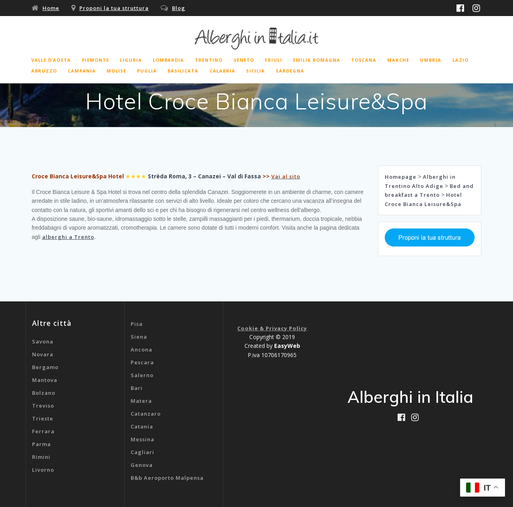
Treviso (43, 405)
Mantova (44, 380)
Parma (41, 444)
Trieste (42, 418)
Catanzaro (146, 413)
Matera (141, 400)
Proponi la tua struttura (114, 8)
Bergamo (45, 367)
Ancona (141, 349)
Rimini (41, 457)
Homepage (400, 176)
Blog (178, 8)
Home (50, 8)
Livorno (43, 469)
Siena (139, 336)
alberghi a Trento (68, 236)
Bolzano (43, 392)
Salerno (142, 375)
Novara (42, 354)
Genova (142, 465)
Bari (137, 388)
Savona (42, 341)
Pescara (142, 362)
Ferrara (43, 431)
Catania (142, 426)
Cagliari (142, 452)
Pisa (137, 323)
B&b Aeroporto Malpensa (167, 477)
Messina (142, 439)
